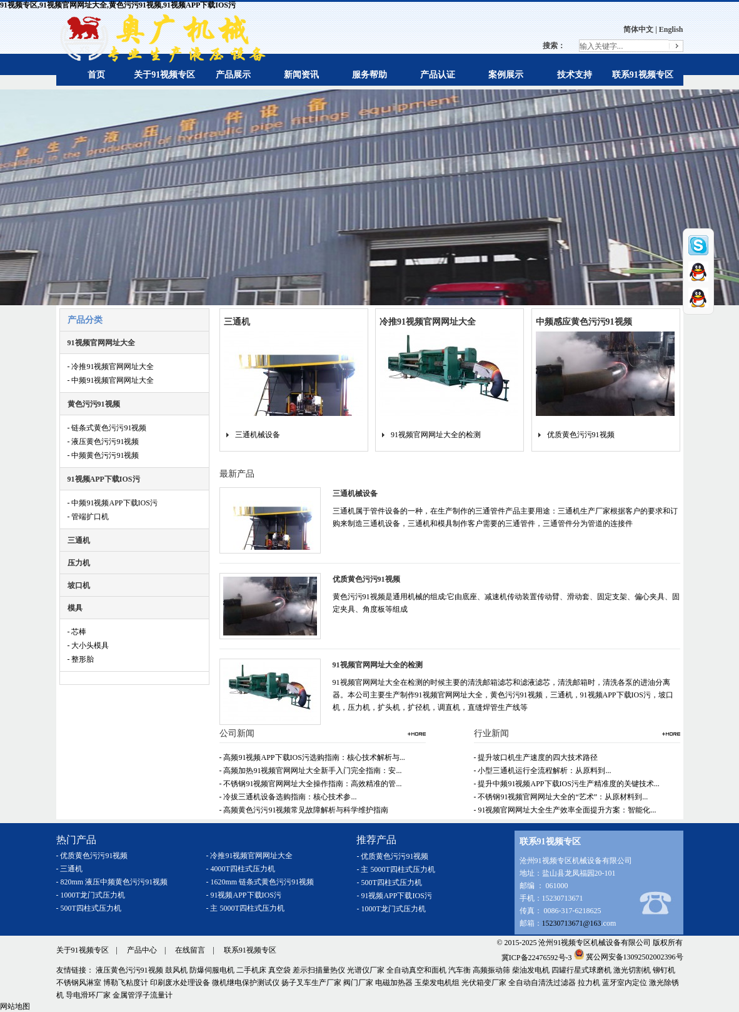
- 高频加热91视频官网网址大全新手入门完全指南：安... (310, 770)
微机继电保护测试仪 (245, 982)
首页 (96, 74)
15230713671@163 (571, 923)
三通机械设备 (257, 434)
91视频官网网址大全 (101, 342)
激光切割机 (632, 970)
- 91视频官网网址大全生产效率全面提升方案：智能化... (565, 810)
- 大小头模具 (88, 645)
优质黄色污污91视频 (581, 434)
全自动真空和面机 (416, 970)
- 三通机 (69, 868)
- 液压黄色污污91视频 (103, 441)
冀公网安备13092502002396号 (628, 957)
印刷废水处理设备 (180, 982)
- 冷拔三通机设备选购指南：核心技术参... (288, 796)
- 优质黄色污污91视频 (92, 855)
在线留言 (190, 950)
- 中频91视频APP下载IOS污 (113, 502)
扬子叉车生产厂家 (311, 982)
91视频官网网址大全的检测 (436, 434)
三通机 (79, 540)
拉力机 (589, 982)
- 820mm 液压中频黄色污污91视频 (112, 882)
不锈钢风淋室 (78, 982)
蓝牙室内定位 (624, 982)
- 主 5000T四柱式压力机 (245, 908)
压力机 (79, 563)
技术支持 (574, 74)
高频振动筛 (491, 970)
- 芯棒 (77, 631)
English (671, 29)
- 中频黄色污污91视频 (103, 455)
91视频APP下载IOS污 (104, 479)
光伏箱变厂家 (483, 982)
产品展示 (233, 74)
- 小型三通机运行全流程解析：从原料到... (542, 770)
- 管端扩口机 (88, 516)
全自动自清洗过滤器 (542, 982)
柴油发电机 (531, 970)
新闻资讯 (301, 74)
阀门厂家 (358, 982)
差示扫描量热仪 (319, 970)
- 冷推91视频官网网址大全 (111, 366)
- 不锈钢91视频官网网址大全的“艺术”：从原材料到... (561, 796)
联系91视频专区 (642, 74)
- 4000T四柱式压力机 (240, 868)
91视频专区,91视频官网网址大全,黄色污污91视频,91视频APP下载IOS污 (118, 5)
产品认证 (437, 74)
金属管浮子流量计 (143, 995)
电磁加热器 (394, 982)
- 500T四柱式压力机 (88, 908)
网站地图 (15, 1006)
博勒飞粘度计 (125, 982)
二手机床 (251, 970)
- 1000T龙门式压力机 (90, 895)
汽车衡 (459, 970)
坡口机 (79, 585)
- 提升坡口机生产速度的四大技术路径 (536, 757)
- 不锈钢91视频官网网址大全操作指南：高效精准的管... (310, 783)
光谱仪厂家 (366, 970)
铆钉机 (664, 970)
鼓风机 (176, 970)
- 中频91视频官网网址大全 (111, 380)
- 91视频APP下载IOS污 (243, 895)
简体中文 (638, 29)
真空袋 (279, 970)
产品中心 (142, 950)
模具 (75, 608)
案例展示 (505, 74)
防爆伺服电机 (211, 970)
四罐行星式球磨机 (581, 970)
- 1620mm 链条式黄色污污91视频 (260, 882)
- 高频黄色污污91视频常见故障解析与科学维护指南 (304, 810)
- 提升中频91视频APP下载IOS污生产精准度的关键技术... (567, 783)
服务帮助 (369, 74)
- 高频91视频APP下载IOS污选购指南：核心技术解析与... (312, 757)
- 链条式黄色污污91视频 (107, 427)
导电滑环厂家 (88, 995)
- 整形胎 (81, 659)
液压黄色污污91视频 (129, 970)
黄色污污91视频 (94, 404)
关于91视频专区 (164, 74)
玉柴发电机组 (437, 982)
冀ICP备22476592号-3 (536, 957)
